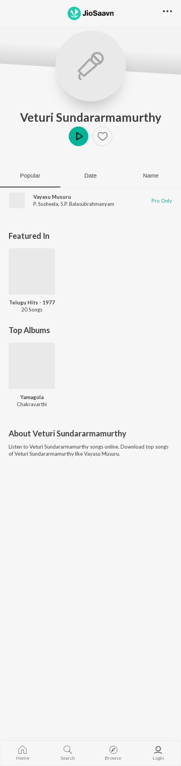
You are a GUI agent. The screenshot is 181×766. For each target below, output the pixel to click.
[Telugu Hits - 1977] (32, 271)
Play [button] (78, 136)
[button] (102, 136)
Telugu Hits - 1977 (32, 302)
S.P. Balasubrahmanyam (87, 204)
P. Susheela (45, 204)
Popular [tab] (30, 175)
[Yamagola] (32, 366)
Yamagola (32, 397)
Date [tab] (90, 175)
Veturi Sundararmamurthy (90, 117)
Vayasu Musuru (52, 197)
